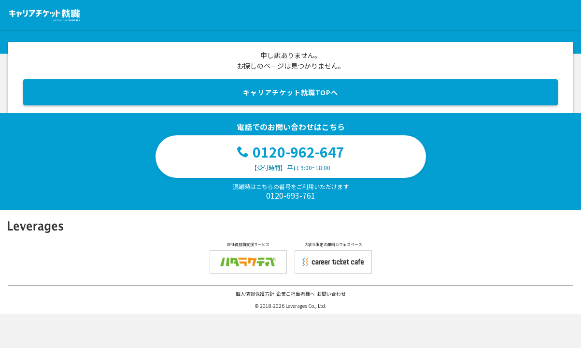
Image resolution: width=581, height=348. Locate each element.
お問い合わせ (331, 293)
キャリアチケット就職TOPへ (290, 92)
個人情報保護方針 (255, 293)
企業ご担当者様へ (295, 293)
